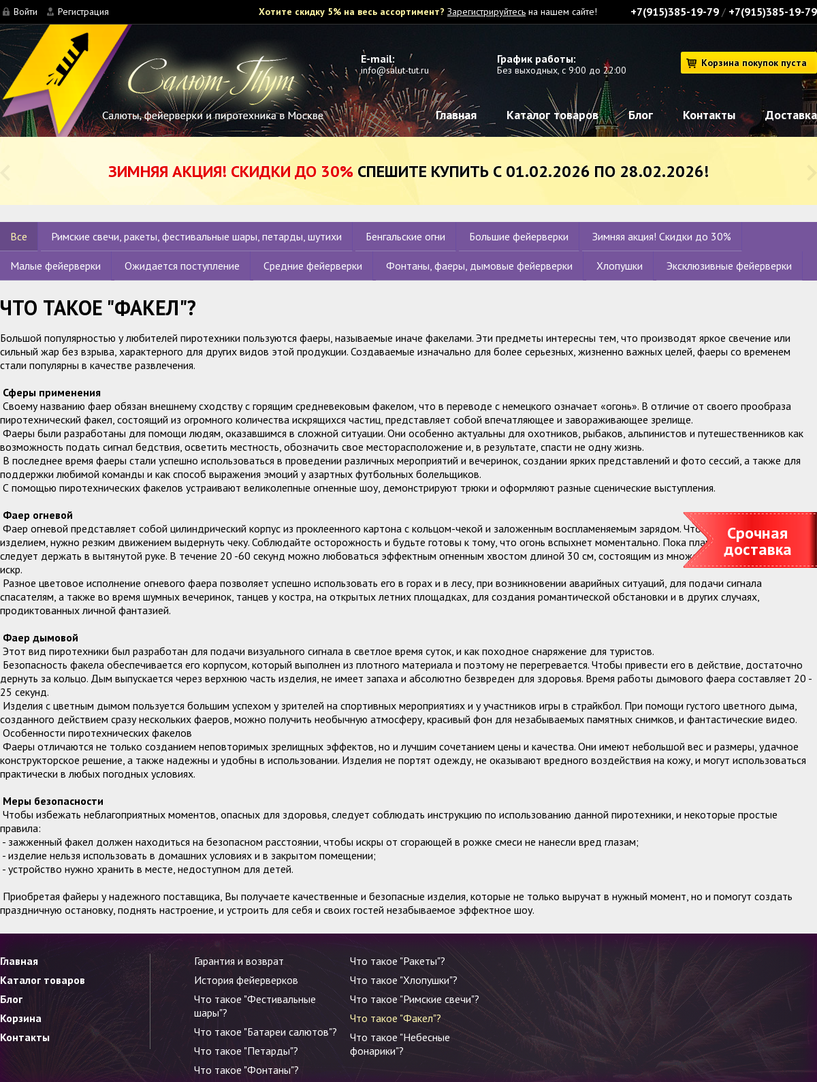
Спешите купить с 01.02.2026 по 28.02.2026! (408, 171)
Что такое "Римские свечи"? (414, 999)
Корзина (21, 1018)
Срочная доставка (758, 541)
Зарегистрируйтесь (486, 11)
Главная (456, 115)
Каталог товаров (552, 115)
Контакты (709, 115)
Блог (640, 115)
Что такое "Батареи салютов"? (265, 1031)
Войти (25, 11)
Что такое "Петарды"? (246, 1050)
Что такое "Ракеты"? (397, 961)
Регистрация (83, 11)
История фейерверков (246, 980)
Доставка (791, 115)
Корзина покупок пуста (754, 63)
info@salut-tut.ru (395, 70)
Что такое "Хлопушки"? (404, 980)
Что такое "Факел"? (395, 1018)
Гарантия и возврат (239, 961)
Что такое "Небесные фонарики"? (400, 1043)
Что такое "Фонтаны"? (246, 1070)
